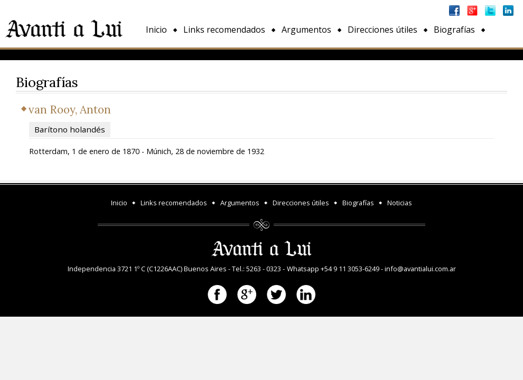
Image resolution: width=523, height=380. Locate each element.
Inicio (156, 29)
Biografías (454, 29)
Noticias (162, 54)
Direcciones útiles (382, 29)
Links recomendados (224, 29)
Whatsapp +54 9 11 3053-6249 (333, 268)
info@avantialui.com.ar (420, 268)
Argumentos (306, 29)
